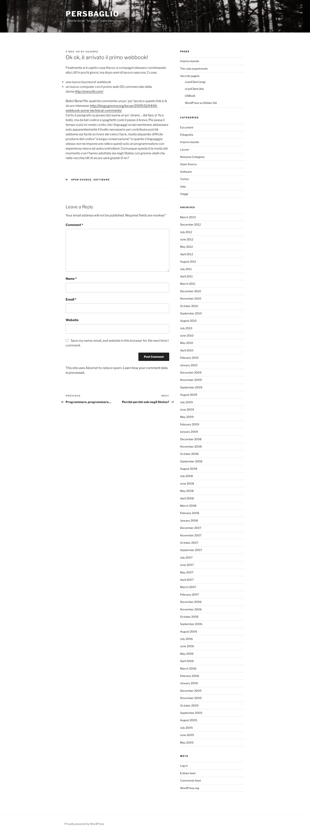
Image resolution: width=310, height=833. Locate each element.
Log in (184, 765)
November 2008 (191, 446)
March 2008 (188, 505)
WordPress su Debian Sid (201, 102)
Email (71, 299)
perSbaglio (92, 13)
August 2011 (188, 261)
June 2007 (187, 564)
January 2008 (189, 520)
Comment (74, 225)
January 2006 (189, 683)
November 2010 (190, 298)
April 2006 (187, 661)
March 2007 (188, 587)
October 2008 (189, 453)
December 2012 (190, 224)
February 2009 (189, 424)
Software (102, 179)
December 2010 (190, 291)
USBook (190, 95)
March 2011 (187, 283)
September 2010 (191, 313)
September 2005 (191, 712)
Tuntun (184, 179)
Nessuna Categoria (192, 156)
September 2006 (191, 624)
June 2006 (187, 646)
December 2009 (190, 372)
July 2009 (186, 402)
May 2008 (187, 490)
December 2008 (190, 439)
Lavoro (184, 149)
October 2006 (189, 616)
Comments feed (190, 780)
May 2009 (187, 416)
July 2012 (186, 232)
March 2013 (188, 217)
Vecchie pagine (189, 76)
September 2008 (191, 461)
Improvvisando (189, 61)
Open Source (81, 179)
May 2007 (186, 572)
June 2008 (187, 483)
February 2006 (189, 675)
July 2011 (186, 269)
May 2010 (186, 342)
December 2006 (190, 601)
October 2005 (189, 705)
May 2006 (187, 653)
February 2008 (189, 513)
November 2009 (191, 379)
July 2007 (186, 557)
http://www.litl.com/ (89, 91)
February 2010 (189, 357)
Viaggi (184, 193)
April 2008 (187, 498)
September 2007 (191, 550)
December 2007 (190, 527)
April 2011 (186, 276)
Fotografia (186, 134)
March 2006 (188, 668)
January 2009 (189, 431)
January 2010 (189, 365)
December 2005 (190, 690)
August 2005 (188, 720)
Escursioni (186, 127)
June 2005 (187, 735)
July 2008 (186, 476)
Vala (183, 186)
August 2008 (188, 468)
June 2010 (187, 335)
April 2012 (186, 254)
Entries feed (187, 773)
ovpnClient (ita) (194, 88)
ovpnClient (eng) (195, 81)
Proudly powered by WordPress (84, 823)
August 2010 (188, 320)
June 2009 (187, 409)
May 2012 (186, 246)
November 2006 (191, 609)
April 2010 (186, 350)
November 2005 (191, 698)
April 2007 (187, 579)
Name (71, 279)
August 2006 (188, 631)
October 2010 (189, 306)
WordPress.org (189, 788)
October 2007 (189, 542)
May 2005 (187, 742)
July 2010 (186, 328)
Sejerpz (92, 51)
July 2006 (186, 638)
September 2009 (191, 387)
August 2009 (188, 394)
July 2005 (186, 727)
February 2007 (189, 594)
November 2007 (190, 535)
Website (72, 320)
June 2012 (186, 239)
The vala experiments (194, 68)
